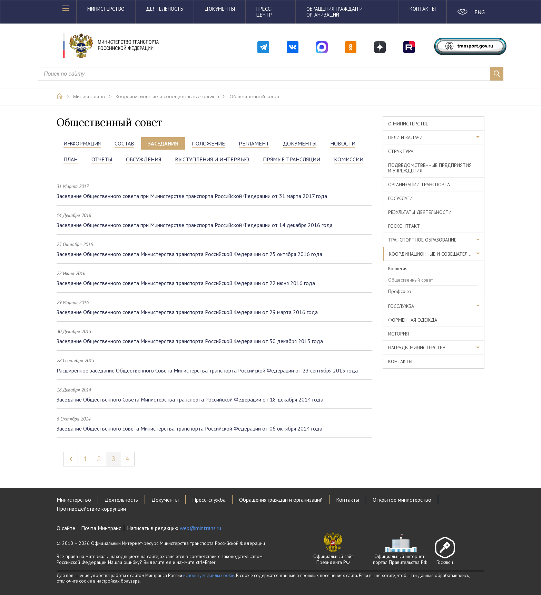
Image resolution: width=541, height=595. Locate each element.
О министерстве (408, 124)
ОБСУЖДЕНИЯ (143, 159)
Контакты (423, 9)
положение (208, 143)
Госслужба (401, 306)
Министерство (106, 9)
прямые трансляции (291, 159)
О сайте (66, 528)
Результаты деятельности (420, 212)
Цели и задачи (405, 137)
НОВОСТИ (342, 143)
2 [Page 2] (99, 459)
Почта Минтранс (101, 528)
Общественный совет (254, 97)
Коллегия (397, 268)
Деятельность (164, 9)
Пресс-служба (209, 499)
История (398, 334)
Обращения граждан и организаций (334, 12)
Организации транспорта (419, 184)
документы (299, 143)
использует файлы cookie (208, 575)
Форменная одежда (412, 320)
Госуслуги (400, 198)
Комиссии (348, 159)
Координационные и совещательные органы (167, 97)
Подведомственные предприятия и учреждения (430, 168)
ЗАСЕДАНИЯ (163, 143)
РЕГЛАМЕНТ (254, 143)
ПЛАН (70, 159)
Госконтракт (404, 226)
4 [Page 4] (127, 459)
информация (82, 143)
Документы (220, 9)
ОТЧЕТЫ (101, 159)
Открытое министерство (402, 499)
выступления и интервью (212, 159)
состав (124, 143)
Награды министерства (416, 347)
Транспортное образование (422, 240)
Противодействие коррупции (91, 508)
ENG (479, 12)
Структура (400, 151)
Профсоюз (399, 291)
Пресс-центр (264, 12)
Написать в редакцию (174, 528)
